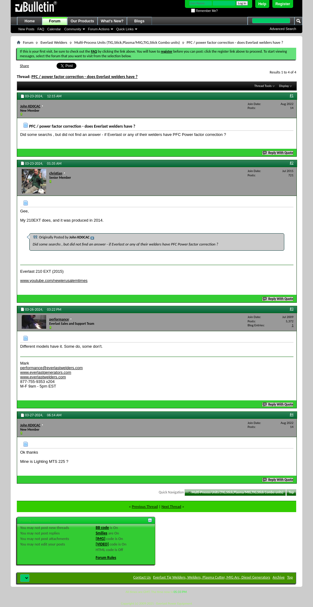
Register (282, 4)
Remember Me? (204, 11)
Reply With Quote (278, 153)
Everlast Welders (53, 42)
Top (291, 492)
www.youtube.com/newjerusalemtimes (53, 280)
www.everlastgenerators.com (45, 372)
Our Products (82, 21)
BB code (102, 527)
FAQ (41, 29)
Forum (54, 21)
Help (262, 4)
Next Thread (171, 506)
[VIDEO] (102, 544)
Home (29, 21)
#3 (291, 309)
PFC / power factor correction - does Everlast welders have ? (84, 76)
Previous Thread (145, 506)
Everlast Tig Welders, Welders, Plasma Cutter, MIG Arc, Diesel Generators (211, 577)
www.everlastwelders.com (43, 377)
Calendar (54, 29)
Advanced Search (283, 29)
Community (72, 29)
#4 (291, 414)
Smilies (101, 533)
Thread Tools (263, 86)
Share (24, 65)
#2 (291, 163)
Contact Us (142, 577)
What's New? (112, 21)
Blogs (139, 21)
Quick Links (125, 29)
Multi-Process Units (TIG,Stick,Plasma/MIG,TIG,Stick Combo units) (127, 42)
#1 (291, 95)
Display (284, 86)
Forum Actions (98, 29)
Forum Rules (106, 557)
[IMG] (100, 538)
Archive (279, 577)
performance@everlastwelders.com (51, 367)
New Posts (26, 29)
